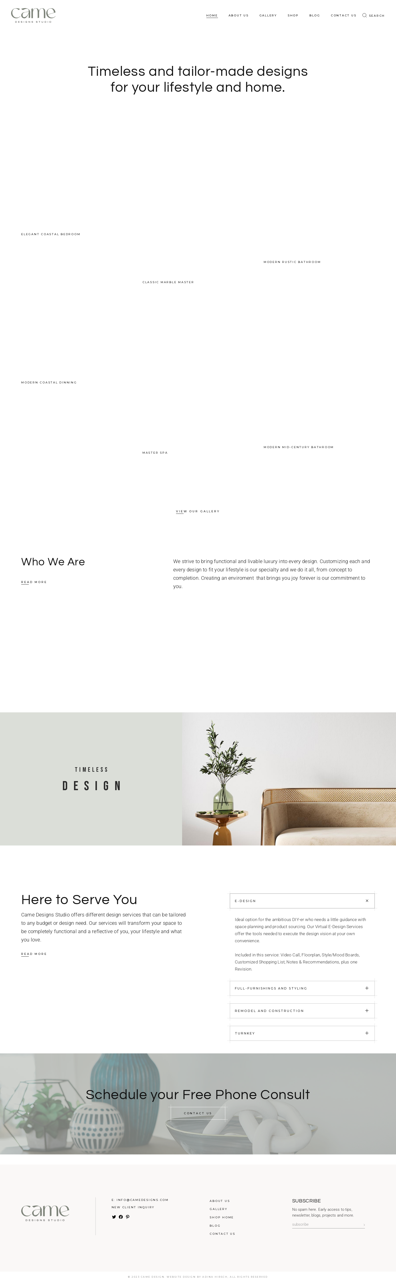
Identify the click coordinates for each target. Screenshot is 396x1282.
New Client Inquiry (133, 1207)
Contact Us (222, 1234)
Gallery (218, 1209)
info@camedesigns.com (143, 1200)
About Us (220, 1201)
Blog (215, 1225)
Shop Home (222, 1217)
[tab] (302, 900)
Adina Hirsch (215, 1276)
